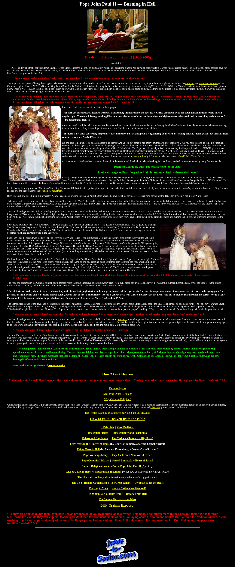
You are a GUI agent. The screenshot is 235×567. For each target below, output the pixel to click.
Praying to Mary (98, 488)
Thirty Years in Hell (88, 449)
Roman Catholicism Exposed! (129, 488)
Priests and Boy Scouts (95, 438)
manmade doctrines (208, 83)
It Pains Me (107, 427)
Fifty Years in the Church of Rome (90, 443)
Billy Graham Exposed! (117, 505)
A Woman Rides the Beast (149, 482)
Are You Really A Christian (146, 156)
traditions (189, 83)
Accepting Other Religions (117, 393)
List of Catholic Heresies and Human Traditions (94, 471)
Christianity (156, 407)
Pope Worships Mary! (96, 455)
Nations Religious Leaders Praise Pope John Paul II (111, 466)
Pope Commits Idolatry (95, 460)
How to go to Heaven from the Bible (117, 419)
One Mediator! (125, 427)
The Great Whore (120, 482)
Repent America (56, 365)
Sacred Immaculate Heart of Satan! (132, 460)
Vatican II (122, 319)
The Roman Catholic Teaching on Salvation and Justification (117, 412)
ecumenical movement (51, 190)
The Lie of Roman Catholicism (89, 482)
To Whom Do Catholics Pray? (105, 493)
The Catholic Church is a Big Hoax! (132, 438)
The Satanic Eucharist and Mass (117, 499)
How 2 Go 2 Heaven (117, 374)
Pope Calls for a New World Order (132, 455)
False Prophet (49, 335)
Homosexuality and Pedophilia (129, 432)
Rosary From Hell (136, 493)
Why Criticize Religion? (117, 399)
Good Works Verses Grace (191, 156)
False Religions (117, 388)
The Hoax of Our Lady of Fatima (96, 477)
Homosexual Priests (97, 432)
